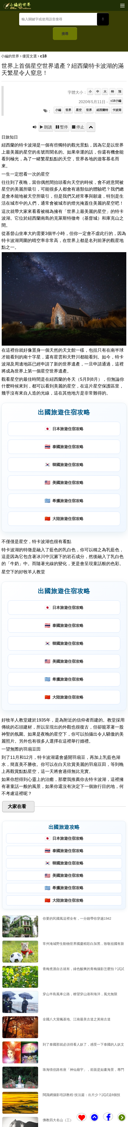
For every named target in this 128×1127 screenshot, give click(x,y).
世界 (68, 110)
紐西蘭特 (102, 110)
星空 (79, 110)
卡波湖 (116, 110)
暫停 (63, 127)
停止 (79, 127)
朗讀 (47, 127)
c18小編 (116, 100)
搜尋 (65, 34)
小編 (58, 110)
